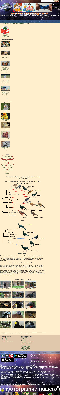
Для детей (45, 21)
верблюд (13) (4, 169)
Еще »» (7, 98)
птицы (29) (4, 158)
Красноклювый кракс (30, 232)
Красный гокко (38, 190)
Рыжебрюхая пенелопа (38, 217)
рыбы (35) (5, 156)
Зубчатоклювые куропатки (7, 341)
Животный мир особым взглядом (38, 362)
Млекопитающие (24, 337)
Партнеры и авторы (35, 356)
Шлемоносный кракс (27, 183)
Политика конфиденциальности (38, 361)
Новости (33, 357)
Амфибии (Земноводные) (26, 343)
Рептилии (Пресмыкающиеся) (27, 341)
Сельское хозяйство (35, 359)
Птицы (22, 338)
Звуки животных (24, 349)
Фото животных (11, 21)
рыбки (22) (10, 160)
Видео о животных (55, 21)
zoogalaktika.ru (14, 380)
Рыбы (22, 344)
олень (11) (7, 171)
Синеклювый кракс (35, 250)
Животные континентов (26, 348)
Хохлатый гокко (29, 224)
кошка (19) (4, 165)
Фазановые (4, 338)
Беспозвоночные (24, 345)
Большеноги (4, 337)
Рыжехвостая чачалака (41, 210)
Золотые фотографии (25, 346)
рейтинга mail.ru (38, 371)
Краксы (38, 195)
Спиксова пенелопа (25, 217)
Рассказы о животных (35, 21)
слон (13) (10, 167)
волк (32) (10, 156)
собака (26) (4, 160)
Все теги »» (7, 173)
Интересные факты (22, 21)
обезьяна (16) (10, 165)
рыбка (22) (11, 163)
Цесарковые (4, 339)
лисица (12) (11, 169)
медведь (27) (10, 158)
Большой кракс (38, 244)
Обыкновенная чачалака (34, 210)
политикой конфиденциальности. (32, 385)
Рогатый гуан (33, 198)
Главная (2, 21)
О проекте (33, 355)
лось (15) (5, 167)
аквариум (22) (4, 163)
